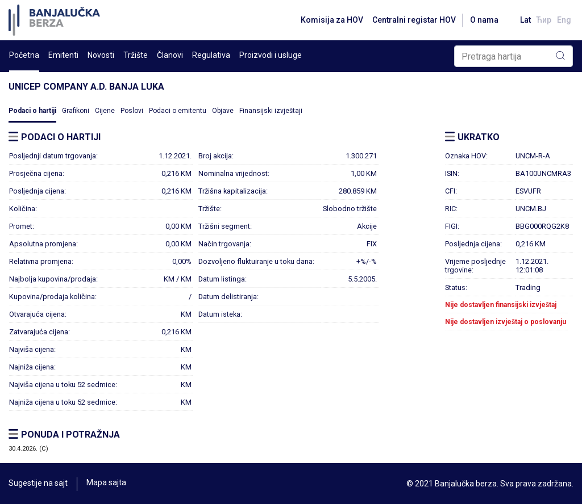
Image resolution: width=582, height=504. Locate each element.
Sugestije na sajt (38, 483)
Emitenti (63, 55)
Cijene (105, 111)
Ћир (542, 19)
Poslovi (131, 111)
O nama (480, 19)
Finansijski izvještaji (270, 111)
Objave (223, 111)
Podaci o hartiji (32, 111)
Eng (564, 19)
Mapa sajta (106, 483)
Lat (522, 19)
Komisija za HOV (328, 19)
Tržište (135, 55)
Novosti (101, 55)
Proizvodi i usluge (270, 55)
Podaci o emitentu (177, 111)
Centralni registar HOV (410, 19)
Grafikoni (75, 111)
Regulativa (211, 55)
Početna (24, 55)
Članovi (170, 55)
